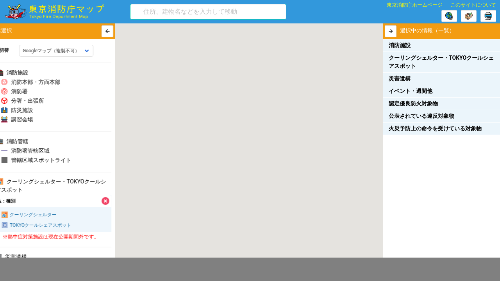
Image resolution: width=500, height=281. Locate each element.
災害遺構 (400, 78)
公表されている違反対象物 (421, 116)
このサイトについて (473, 5)
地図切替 (13, 50)
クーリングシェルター (38, 215)
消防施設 (400, 45)
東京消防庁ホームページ (415, 5)
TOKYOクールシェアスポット (46, 225)
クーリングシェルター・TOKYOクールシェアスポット (441, 62)
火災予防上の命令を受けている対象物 (435, 128)
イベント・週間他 (410, 91)
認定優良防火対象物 (413, 103)
